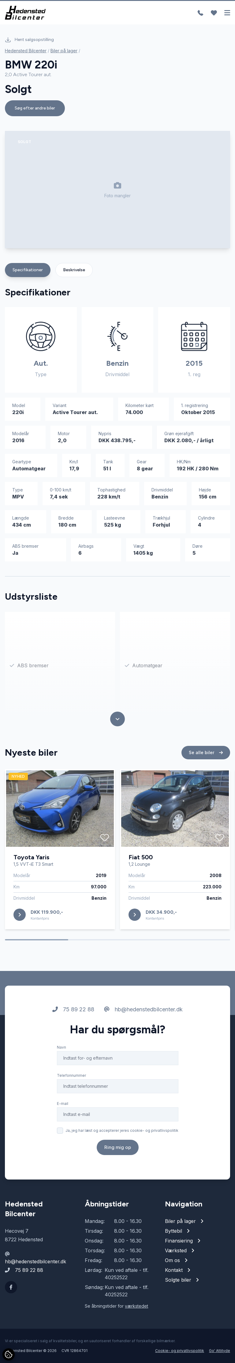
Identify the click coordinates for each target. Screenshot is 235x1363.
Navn (61, 1047)
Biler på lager (63, 50)
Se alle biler (206, 752)
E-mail (62, 1103)
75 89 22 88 (73, 1009)
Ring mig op (117, 1147)
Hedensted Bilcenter (26, 50)
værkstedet (136, 1306)
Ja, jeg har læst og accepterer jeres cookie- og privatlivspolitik (121, 1130)
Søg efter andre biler (35, 108)
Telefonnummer (71, 1075)
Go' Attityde (219, 1350)
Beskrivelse (74, 269)
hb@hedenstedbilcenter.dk (143, 1009)
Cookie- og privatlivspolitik (179, 1350)
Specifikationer (28, 269)
